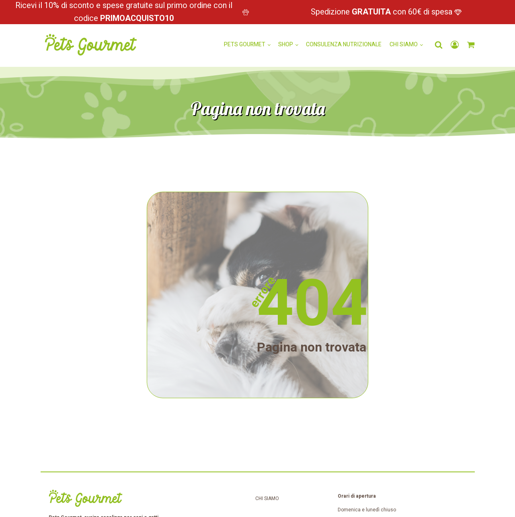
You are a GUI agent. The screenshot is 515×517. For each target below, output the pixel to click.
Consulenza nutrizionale (344, 44)
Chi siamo (404, 44)
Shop (285, 44)
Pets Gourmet (244, 44)
